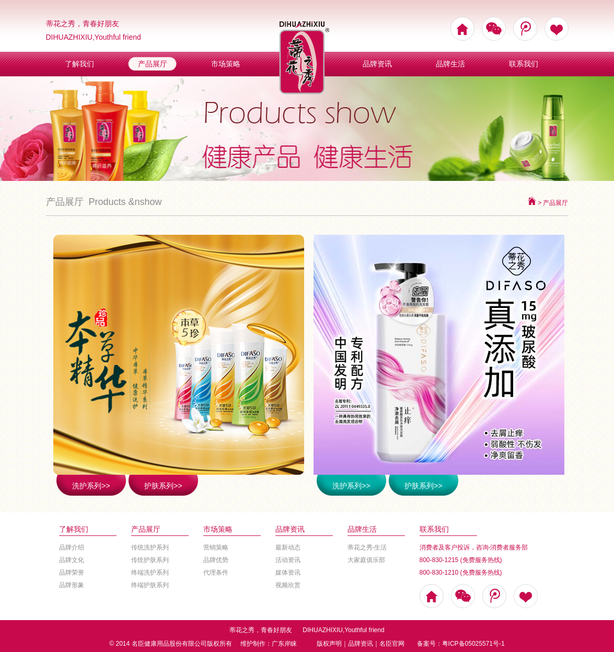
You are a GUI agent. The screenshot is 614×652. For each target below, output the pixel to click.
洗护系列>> (91, 486)
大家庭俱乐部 (366, 560)
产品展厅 (152, 64)
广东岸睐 (284, 643)
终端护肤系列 (150, 585)
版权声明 (329, 643)
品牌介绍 (71, 547)
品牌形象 (71, 585)
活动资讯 (287, 560)
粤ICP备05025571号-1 (473, 643)
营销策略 (215, 547)
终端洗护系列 (150, 572)
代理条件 (215, 572)
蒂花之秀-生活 (367, 547)
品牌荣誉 (71, 572)
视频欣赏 (287, 585)
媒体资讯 (287, 572)
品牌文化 (71, 560)
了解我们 (79, 64)
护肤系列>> (163, 486)
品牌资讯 (377, 64)
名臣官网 (391, 643)
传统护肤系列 (150, 560)
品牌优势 (215, 560)
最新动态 (287, 547)
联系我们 (523, 64)
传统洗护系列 (150, 547)
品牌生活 (450, 64)
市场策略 (225, 64)
